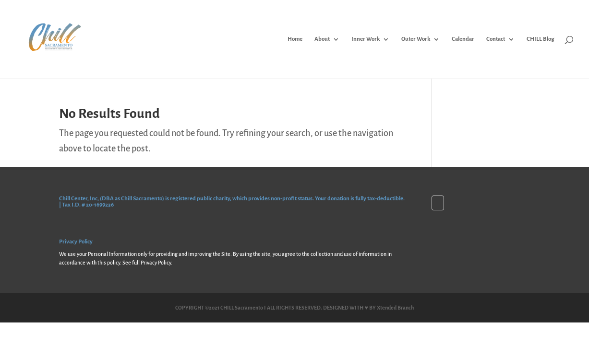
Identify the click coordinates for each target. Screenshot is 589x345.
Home (295, 39)
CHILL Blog (540, 39)
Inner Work (365, 39)
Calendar (463, 39)
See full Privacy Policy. (146, 262)
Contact (495, 39)
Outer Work (415, 39)
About (322, 39)
